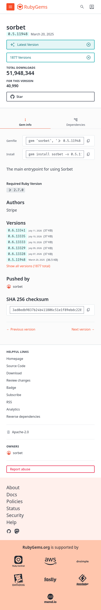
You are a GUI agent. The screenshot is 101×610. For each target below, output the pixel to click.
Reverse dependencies (23, 416)
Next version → (83, 329)
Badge (11, 387)
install (10, 154)
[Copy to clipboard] (88, 141)
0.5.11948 (16, 260)
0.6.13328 (16, 254)
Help (11, 522)
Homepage (14, 358)
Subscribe (13, 395)
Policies (14, 501)
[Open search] (82, 6)
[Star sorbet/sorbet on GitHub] (50, 96)
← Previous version (20, 329)
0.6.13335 (16, 236)
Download (14, 373)
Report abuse (20, 469)
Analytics (13, 409)
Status (13, 508)
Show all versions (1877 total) (28, 266)
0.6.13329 (16, 248)
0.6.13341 (16, 230)
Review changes (18, 380)
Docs (11, 494)
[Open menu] (10, 6)
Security (15, 515)
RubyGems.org (36, 547)
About (12, 487)
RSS (9, 402)
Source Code (15, 366)
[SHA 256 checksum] (47, 310)
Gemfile (11, 141)
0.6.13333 (16, 242)
